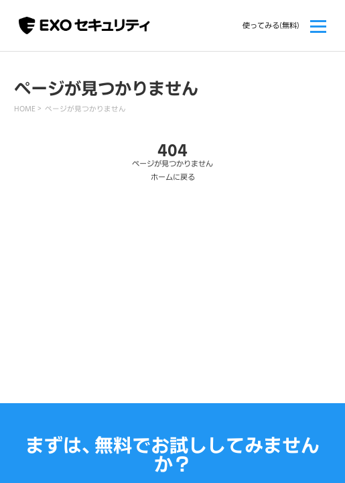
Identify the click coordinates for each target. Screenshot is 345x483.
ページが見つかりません (85, 108)
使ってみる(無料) (271, 25)
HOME (25, 108)
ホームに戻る (173, 176)
